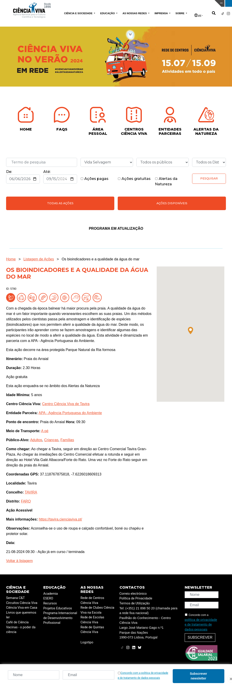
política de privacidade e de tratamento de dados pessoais (201, 624)
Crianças (51, 440)
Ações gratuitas (134, 179)
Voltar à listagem (19, 561)
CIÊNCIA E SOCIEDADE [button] (78, 13)
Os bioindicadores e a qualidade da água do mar (100, 259)
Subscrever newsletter (198, 676)
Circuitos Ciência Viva (21, 603)
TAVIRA (31, 492)
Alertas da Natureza (166, 181)
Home (11, 259)
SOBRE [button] (180, 13)
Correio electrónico (133, 594)
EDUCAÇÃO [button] (107, 13)
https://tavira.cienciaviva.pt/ (60, 519)
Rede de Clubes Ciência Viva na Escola (97, 610)
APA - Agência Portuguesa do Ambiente (70, 413)
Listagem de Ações (38, 259)
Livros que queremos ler (21, 615)
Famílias (67, 440)
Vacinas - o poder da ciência (20, 629)
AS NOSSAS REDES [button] (134, 13)
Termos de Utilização (134, 603)
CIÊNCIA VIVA (154, 3)
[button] (190, 330)
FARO (26, 501)
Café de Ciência (17, 622)
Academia (50, 594)
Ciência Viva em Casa (21, 608)
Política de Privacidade (135, 598)
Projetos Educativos (57, 608)
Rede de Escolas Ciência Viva (92, 619)
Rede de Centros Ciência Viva (92, 600)
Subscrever (200, 637)
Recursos (50, 603)
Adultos (36, 440)
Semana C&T (15, 598)
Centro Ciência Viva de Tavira (66, 404)
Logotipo (86, 642)
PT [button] (197, 15)
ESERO (48, 598)
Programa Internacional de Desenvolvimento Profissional (60, 618)
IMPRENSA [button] (161, 13)
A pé (44, 431)
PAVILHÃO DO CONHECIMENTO (101, 3)
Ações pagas (94, 179)
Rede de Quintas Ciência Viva (92, 629)
